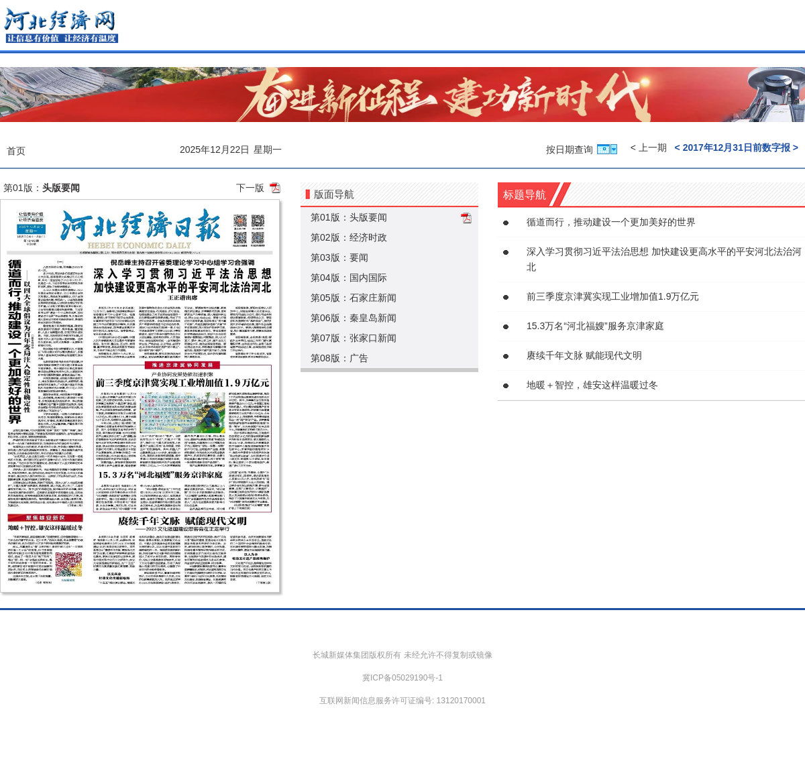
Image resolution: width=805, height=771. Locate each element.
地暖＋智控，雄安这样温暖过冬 (592, 384)
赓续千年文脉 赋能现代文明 (584, 355)
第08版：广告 (339, 358)
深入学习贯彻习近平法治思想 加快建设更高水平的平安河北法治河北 (664, 259)
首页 (16, 150)
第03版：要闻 (339, 257)
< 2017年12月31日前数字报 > (736, 147)
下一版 (250, 187)
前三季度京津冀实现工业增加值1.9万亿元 (613, 296)
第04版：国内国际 (349, 277)
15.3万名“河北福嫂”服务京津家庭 (595, 325)
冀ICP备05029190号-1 (402, 678)
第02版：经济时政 (349, 237)
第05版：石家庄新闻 (353, 297)
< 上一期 (649, 147)
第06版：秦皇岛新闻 (353, 317)
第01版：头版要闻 (349, 217)
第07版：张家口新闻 (353, 338)
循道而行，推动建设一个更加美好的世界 (611, 222)
